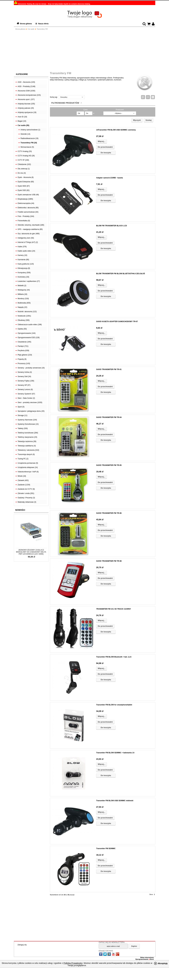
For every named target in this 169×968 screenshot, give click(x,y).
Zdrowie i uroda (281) (26, 493)
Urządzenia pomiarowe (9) (28, 463)
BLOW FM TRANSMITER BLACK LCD (111, 226)
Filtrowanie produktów (65, 103)
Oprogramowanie (142, 959)
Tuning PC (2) (23, 459)
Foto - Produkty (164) (26, 216)
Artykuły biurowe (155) (26, 104)
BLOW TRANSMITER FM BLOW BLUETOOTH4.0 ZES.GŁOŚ (120, 274)
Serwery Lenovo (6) (25, 389)
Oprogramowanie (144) (27, 333)
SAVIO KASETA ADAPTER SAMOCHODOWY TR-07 (117, 322)
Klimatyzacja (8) (24, 268)
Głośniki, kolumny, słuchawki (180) (31, 225)
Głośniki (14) (25, 134)
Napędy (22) (22, 307)
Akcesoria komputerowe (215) (29, 95)
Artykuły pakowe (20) (26, 108)
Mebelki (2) (22, 286)
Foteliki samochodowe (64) (28, 212)
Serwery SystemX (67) (26, 394)
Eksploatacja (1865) (25, 199)
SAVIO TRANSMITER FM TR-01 (109, 369)
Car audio (31, 29)
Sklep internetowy (147, 957)
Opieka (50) (22, 329)
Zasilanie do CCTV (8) (26, 489)
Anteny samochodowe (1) (30, 130)
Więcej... (101, 141)
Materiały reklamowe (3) (27, 502)
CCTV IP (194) (23, 160)
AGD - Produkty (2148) (26, 86)
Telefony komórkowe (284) (28, 433)
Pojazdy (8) (22, 359)
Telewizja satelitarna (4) (27, 446)
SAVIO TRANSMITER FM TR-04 (109, 417)
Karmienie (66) (23, 260)
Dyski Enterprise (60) (26, 182)
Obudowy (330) (24, 320)
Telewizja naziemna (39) (27, 441)
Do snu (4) (22, 173)
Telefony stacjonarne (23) (27, 437)
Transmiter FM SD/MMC (106, 849)
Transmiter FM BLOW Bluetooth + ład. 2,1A (113, 657)
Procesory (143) (24, 363)
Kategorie (22, 74)
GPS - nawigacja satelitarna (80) (30, 229)
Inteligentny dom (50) (26, 238)
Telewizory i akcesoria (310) (28, 450)
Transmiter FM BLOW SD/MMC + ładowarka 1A (115, 753)
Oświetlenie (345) (24, 342)
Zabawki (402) (23, 480)
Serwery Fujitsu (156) (26, 381)
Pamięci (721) (23, 346)
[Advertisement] (84, 51)
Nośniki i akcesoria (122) (27, 312)
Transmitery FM (42, 29)
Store (151, 959)
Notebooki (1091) (24, 316)
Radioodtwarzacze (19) (29, 138)
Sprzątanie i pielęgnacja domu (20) (31, 411)
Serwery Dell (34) (24, 376)
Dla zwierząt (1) (24, 169)
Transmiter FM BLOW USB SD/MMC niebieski (114, 801)
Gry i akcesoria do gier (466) (29, 234)
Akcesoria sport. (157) (26, 99)
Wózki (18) (22, 476)
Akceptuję (163, 963)
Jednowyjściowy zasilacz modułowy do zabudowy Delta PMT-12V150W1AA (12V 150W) (31, 552)
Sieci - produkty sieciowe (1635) (30, 402)
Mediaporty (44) (24, 290)
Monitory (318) (23, 299)
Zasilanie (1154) (24, 485)
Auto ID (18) (22, 117)
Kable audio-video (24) (26, 251)
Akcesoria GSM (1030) (26, 91)
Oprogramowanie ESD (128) (29, 338)
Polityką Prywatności (73, 963)
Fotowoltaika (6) (24, 221)
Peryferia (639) (23, 351)
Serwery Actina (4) (25, 372)
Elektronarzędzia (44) (26, 203)
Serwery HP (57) (24, 385)
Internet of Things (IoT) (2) (28, 242)
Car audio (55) (23, 125)
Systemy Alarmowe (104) (27, 420)
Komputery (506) (24, 273)
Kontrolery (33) (23, 277)
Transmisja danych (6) (26, 454)
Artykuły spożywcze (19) (27, 112)
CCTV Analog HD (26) (26, 156)
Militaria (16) (22, 294)
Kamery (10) (22, 255)
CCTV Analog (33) (25, 151)
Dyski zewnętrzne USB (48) (28, 195)
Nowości (20, 510)
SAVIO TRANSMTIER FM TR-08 (109, 561)
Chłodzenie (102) (24, 164)
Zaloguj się (22, 945)
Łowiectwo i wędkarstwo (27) (29, 281)
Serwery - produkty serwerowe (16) (31, 368)
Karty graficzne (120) (26, 264)
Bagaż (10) (22, 121)
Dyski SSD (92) (24, 190)
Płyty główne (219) (25, 355)
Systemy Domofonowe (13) (28, 424)
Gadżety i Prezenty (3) (26, 498)
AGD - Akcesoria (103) (26, 82)
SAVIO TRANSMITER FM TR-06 (109, 513)
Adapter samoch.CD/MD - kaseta (109, 178)
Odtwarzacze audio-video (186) (30, 325)
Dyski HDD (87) (24, 186)
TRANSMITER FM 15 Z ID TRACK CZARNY (113, 609)
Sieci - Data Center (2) (26, 398)
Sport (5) (21, 407)
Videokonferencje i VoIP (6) (28, 472)
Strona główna (26, 24)
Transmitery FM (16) (29, 143)
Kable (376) (22, 247)
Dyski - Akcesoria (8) (26, 177)
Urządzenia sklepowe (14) (28, 467)
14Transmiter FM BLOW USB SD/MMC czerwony (116, 130)
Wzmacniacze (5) (27, 147)
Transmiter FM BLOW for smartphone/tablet (114, 705)
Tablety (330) (23, 428)
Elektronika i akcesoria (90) (28, 208)
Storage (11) (22, 415)
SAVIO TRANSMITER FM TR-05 (109, 465)
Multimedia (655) (24, 303)
